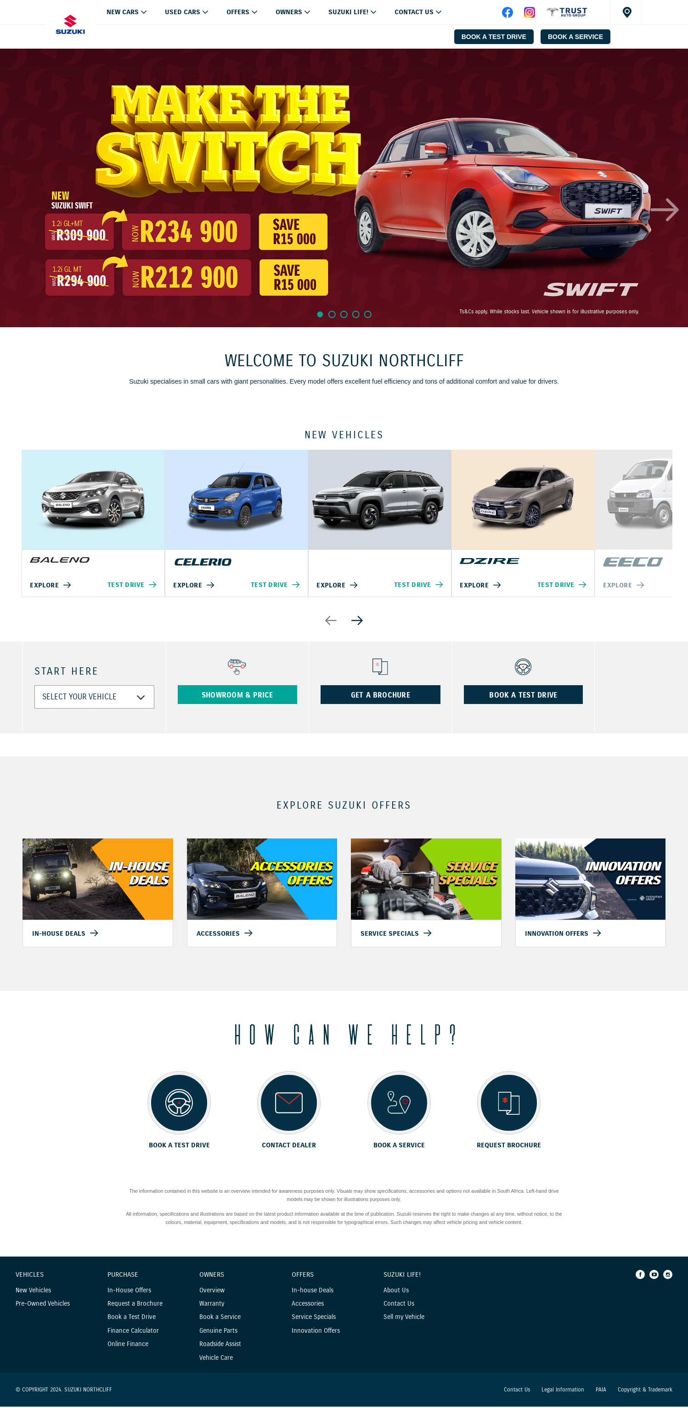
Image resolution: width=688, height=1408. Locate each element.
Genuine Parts (218, 1332)
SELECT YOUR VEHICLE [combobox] (79, 699)
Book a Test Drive (131, 1319)
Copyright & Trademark (645, 1390)
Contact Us (414, 12)
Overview (212, 1292)
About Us (396, 1292)
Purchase (122, 1276)
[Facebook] (640, 1275)
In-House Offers (129, 1292)
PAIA (601, 1390)
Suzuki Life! (348, 12)
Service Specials (314, 1319)
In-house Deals (312, 1292)
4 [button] (357, 314)
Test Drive (125, 585)
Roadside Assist (220, 1346)
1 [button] (319, 314)
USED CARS (182, 12)
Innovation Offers (316, 1332)
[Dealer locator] (625, 12)
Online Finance (127, 1346)
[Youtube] (654, 1275)
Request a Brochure (135, 1305)
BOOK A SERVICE (575, 36)
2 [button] (332, 314)
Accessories (308, 1305)
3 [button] (344, 314)
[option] (344, 188)
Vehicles (30, 1276)
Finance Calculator (133, 1332)
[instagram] (529, 15)
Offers (303, 1276)
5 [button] (369, 314)
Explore (44, 586)
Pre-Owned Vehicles (43, 1305)
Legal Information (562, 1390)
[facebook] (566, 15)
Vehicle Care (216, 1359)
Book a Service (220, 1319)
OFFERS (237, 12)
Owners (289, 12)
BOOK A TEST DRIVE (494, 36)
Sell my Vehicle (403, 1319)
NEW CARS (123, 12)
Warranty (211, 1305)
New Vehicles (33, 1292)
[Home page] (70, 24)
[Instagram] (667, 1275)
